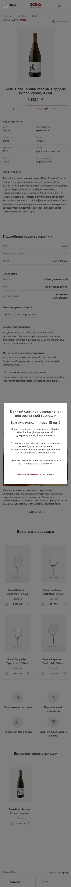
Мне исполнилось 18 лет (35, 474)
